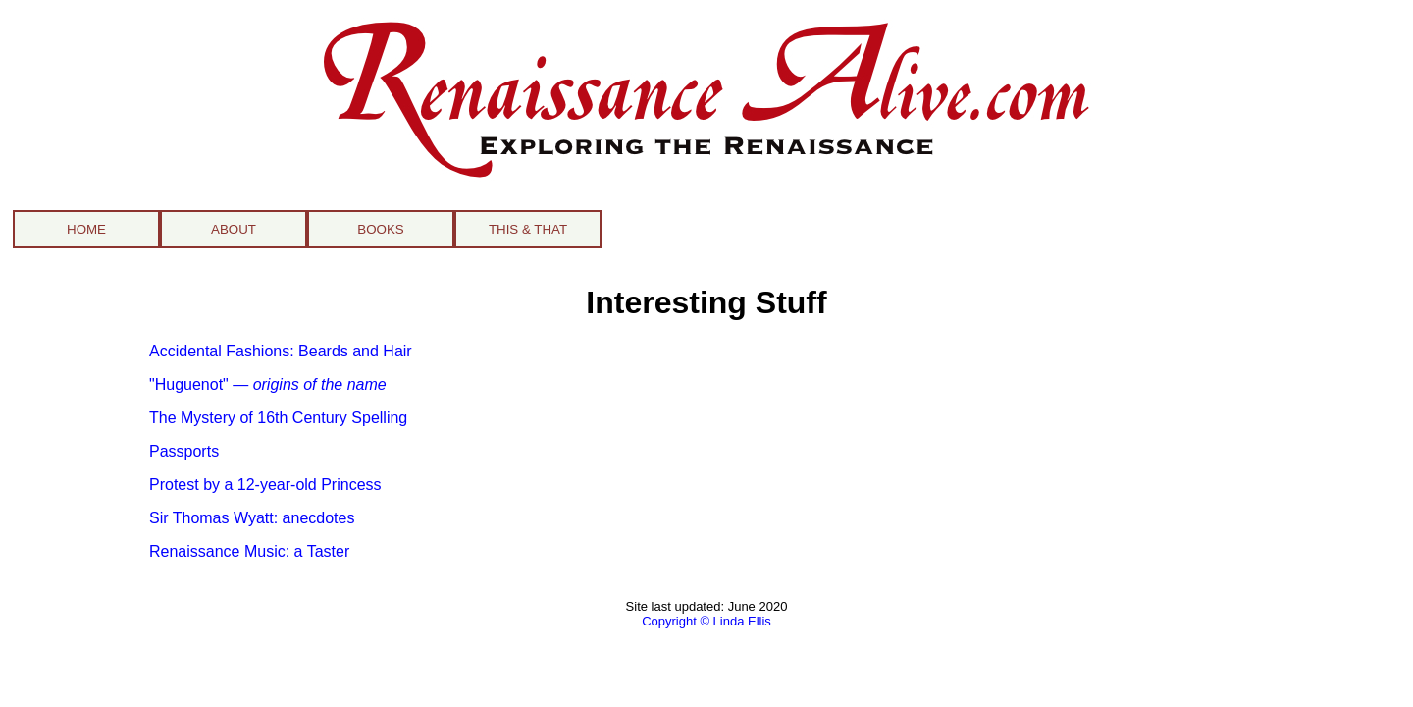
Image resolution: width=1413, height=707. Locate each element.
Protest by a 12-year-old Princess (265, 484)
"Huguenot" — (268, 384)
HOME (86, 229)
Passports (184, 451)
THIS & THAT (528, 229)
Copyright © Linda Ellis (706, 621)
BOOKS (380, 229)
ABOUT (233, 229)
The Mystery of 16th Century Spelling (278, 417)
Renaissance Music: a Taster (249, 551)
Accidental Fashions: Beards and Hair (280, 351)
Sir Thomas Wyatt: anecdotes (251, 518)
